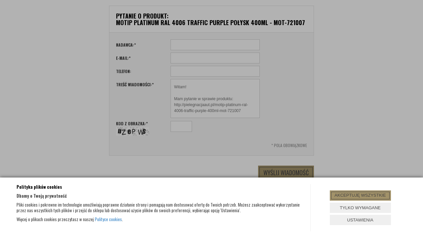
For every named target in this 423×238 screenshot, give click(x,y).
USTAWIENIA (360, 220)
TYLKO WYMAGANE (360, 207)
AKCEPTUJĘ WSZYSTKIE (360, 195)
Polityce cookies (108, 219)
